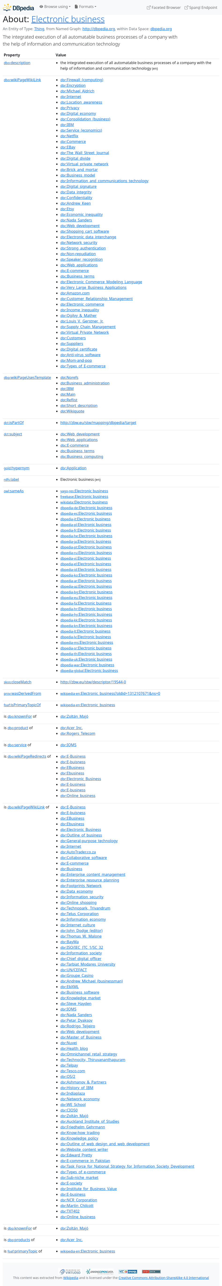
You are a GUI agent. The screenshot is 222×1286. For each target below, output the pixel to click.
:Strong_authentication (83, 248)
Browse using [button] (54, 6)
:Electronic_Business (80, 778)
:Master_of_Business (81, 1037)
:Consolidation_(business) (85, 119)
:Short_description (79, 405)
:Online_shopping (78, 902)
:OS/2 (67, 1076)
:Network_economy (80, 1098)
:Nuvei (68, 1042)
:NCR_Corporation (78, 1200)
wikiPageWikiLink (22, 79)
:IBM (67, 124)
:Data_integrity (75, 192)
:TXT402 (70, 1211)
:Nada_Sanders (76, 220)
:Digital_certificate (78, 349)
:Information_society (81, 953)
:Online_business (77, 795)
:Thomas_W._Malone (81, 936)
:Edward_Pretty (76, 1155)
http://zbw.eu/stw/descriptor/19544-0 (93, 682)
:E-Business (73, 756)
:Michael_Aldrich (77, 91)
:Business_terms (77, 276)
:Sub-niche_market (79, 1177)
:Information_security (81, 896)
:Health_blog (74, 1048)
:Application (73, 468)
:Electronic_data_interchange (88, 236)
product (17, 727)
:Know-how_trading (80, 1132)
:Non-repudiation (78, 253)
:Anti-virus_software (80, 354)
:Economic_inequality (81, 214)
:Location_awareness (81, 102)
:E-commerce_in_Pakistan (85, 1160)
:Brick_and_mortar (79, 169)
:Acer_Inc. (71, 727)
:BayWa (69, 941)
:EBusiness (72, 767)
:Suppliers (71, 343)
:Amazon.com (75, 293)
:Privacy (69, 107)
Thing (39, 28)
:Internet (70, 96)
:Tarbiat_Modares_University (87, 964)
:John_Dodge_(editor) (81, 930)
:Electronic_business (87, 704)
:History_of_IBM (76, 1087)
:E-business (72, 784)
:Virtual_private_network (84, 164)
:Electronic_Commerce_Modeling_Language (101, 281)
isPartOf (14, 422)
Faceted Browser (164, 7)
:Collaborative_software (83, 857)
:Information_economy (83, 919)
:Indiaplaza (72, 1093)
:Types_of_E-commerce (83, 366)
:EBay (67, 147)
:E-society (71, 1183)
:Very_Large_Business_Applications (93, 287)
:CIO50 (69, 1110)
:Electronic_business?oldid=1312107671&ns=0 (110, 693)
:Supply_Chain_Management (88, 326)
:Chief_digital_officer (80, 958)
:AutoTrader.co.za (78, 852)
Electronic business (68, 19)
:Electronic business (84, 490)
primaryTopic (22, 1251)
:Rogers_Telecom (77, 733)
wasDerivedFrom (22, 693)
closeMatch (17, 682)
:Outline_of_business (81, 835)
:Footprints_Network (81, 885)
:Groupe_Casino (76, 975)
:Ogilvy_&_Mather (78, 315)
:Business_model (77, 175)
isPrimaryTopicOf (22, 704)
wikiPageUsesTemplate (27, 377)
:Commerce (73, 141)
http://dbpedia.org (98, 28)
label (11, 479)
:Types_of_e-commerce (83, 1171)
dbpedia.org (161, 28)
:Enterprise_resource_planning (89, 880)
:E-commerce (74, 270)
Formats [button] (84, 6)
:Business (71, 868)
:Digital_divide (75, 158)
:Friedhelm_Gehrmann (82, 1127)
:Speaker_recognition (81, 259)
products (18, 1239)
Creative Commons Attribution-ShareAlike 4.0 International (164, 1277)
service (17, 744)
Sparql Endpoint (201, 7)
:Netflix (69, 135)
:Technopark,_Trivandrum (85, 908)
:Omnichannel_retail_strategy (88, 1054)
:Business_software (79, 992)
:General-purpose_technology (89, 840)
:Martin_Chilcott (76, 1205)
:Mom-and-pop (76, 360)
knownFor (19, 716)
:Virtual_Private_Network (84, 332)
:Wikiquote (72, 411)
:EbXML (69, 986)
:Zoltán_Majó (74, 716)
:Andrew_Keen (75, 203)
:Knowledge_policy (79, 1138)
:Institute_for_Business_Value (88, 1188)
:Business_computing (81, 456)
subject (13, 434)
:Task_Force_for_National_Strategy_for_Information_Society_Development (127, 1166)
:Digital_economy (78, 113)
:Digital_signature (78, 186)
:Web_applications (79, 265)
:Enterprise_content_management (92, 874)
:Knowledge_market (80, 997)
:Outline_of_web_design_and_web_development (104, 1143)
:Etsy (67, 208)
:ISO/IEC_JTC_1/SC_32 (81, 947)
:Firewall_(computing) (81, 79)
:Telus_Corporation (79, 913)
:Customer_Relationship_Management (96, 298)
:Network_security (78, 242)
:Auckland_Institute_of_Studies (89, 1121)
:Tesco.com (72, 1070)
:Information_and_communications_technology (104, 180)
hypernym (16, 468)
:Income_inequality (79, 309)
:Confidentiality (76, 197)
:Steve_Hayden (75, 1003)
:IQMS (68, 744)
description (17, 62)
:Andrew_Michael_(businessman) (91, 981)
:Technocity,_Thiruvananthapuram (92, 1059)
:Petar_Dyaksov (76, 1020)
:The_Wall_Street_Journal (84, 152)
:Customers (73, 338)
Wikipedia (70, 1277)
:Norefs (69, 377)
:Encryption (73, 85)
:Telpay (69, 1065)
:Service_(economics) (81, 130)
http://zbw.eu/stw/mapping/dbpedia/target (98, 422)
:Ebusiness (72, 773)
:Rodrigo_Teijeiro (77, 1026)
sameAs (14, 490)
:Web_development (80, 225)
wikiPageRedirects (26, 756)
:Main (67, 394)
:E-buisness (72, 761)
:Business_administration (84, 383)
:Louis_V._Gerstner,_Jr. (81, 321)
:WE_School (73, 1104)
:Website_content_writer (84, 1149)
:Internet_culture (77, 924)
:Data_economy (76, 891)
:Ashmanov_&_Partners (83, 1082)
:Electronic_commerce (82, 304)
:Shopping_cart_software (84, 231)
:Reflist (68, 399)
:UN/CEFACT (73, 969)
